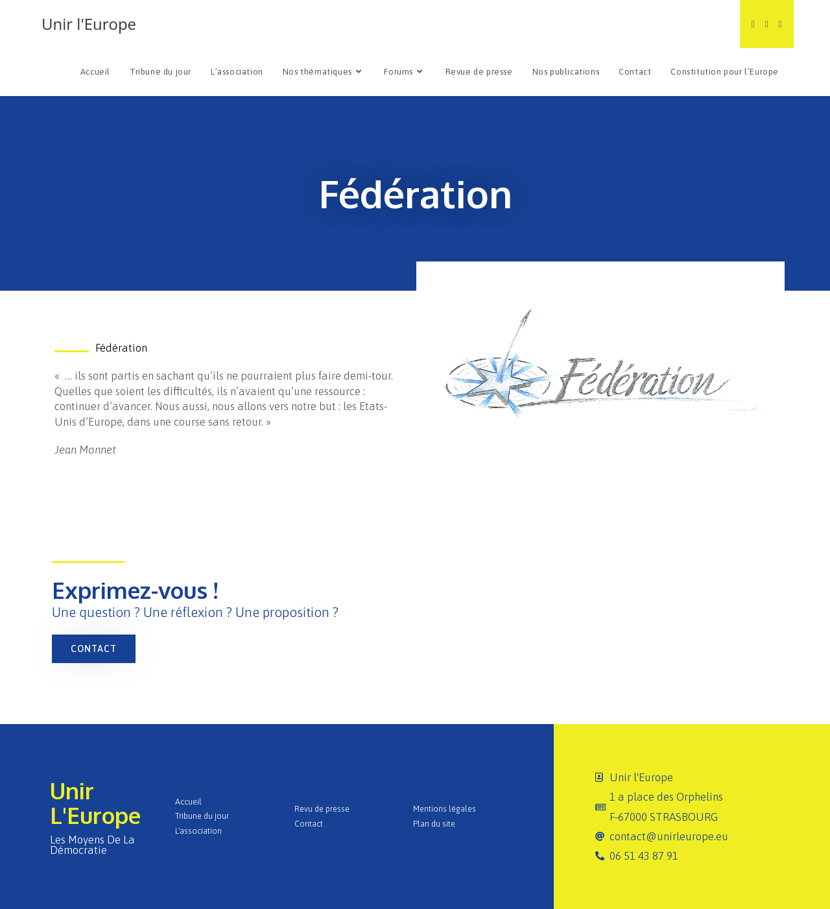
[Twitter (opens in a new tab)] (753, 24)
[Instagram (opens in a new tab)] (780, 24)
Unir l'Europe (89, 23)
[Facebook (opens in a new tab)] (767, 24)
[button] (94, 649)
